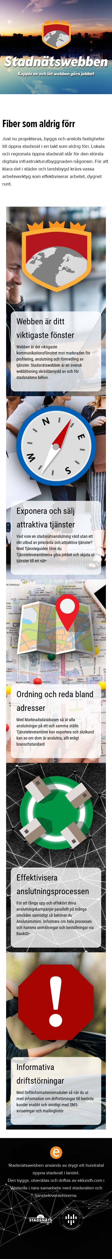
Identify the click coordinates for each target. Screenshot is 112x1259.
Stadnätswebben (56, 63)
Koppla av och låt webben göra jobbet (56, 74)
